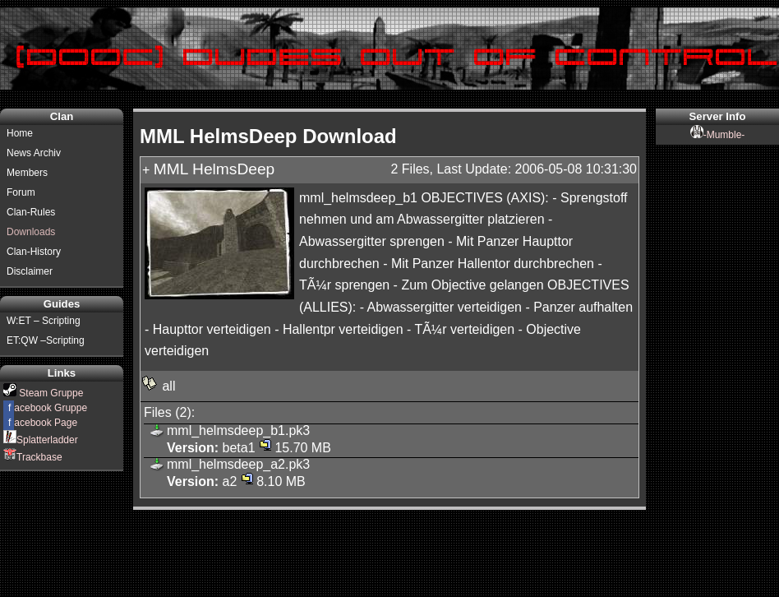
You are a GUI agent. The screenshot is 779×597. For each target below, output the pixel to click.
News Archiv (34, 153)
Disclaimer (30, 271)
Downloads (31, 232)
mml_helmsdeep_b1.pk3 (238, 430)
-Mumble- (717, 135)
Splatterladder (40, 440)
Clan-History (34, 251)
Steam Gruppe (43, 393)
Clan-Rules (31, 212)
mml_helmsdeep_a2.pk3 (238, 464)
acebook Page (40, 422)
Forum (21, 192)
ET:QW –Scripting (46, 340)
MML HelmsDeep (214, 169)
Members (27, 172)
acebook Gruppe (45, 407)
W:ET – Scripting (44, 320)
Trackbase (32, 457)
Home (20, 133)
